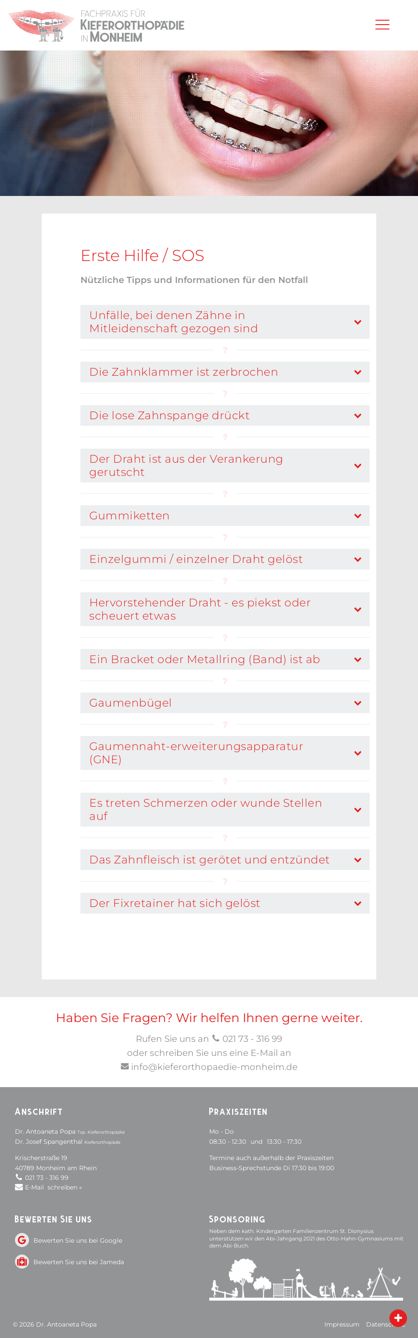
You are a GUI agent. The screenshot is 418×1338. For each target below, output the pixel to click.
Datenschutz (385, 1324)
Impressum (342, 1324)
